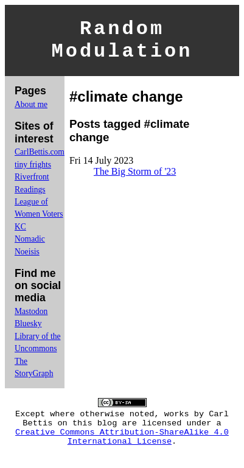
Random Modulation (121, 44)
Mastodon (31, 318)
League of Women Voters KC (39, 221)
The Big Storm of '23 (135, 178)
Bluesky (28, 330)
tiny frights (33, 171)
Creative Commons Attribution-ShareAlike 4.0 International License (122, 451)
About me (31, 111)
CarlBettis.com (39, 159)
